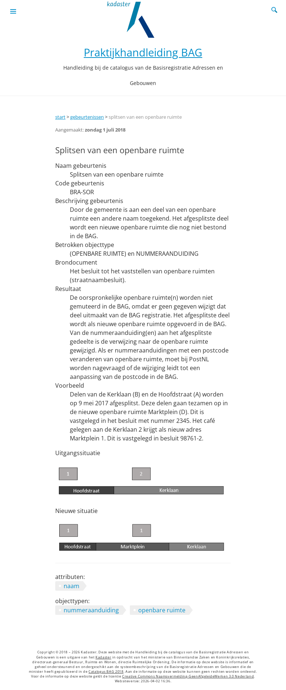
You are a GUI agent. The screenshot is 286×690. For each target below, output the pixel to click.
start (60, 117)
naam (71, 586)
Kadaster (103, 657)
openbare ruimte (161, 610)
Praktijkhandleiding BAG (143, 52)
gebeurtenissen (87, 117)
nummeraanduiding (91, 610)
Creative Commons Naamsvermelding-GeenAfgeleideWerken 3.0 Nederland (188, 676)
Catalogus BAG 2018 (106, 671)
